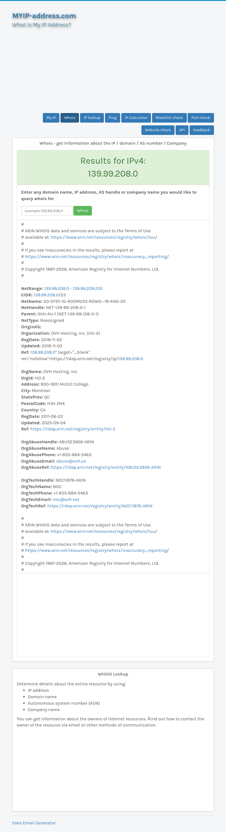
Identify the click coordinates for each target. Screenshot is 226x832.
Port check (200, 117)
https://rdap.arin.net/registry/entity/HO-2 (73, 429)
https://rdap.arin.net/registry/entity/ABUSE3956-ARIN (106, 467)
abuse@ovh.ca (71, 461)
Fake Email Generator (34, 823)
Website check (158, 130)
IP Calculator (136, 117)
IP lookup (92, 117)
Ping (113, 117)
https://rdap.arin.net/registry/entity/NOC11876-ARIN (99, 505)
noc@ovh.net (66, 499)
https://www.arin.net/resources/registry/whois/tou (103, 237)
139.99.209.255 (88, 288)
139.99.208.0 (56, 288)
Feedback (201, 130)
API (182, 130)
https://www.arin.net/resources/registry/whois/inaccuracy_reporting (96, 256)
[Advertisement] (113, 68)
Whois (69, 117)
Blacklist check (169, 117)
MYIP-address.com (44, 15)
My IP (51, 117)
